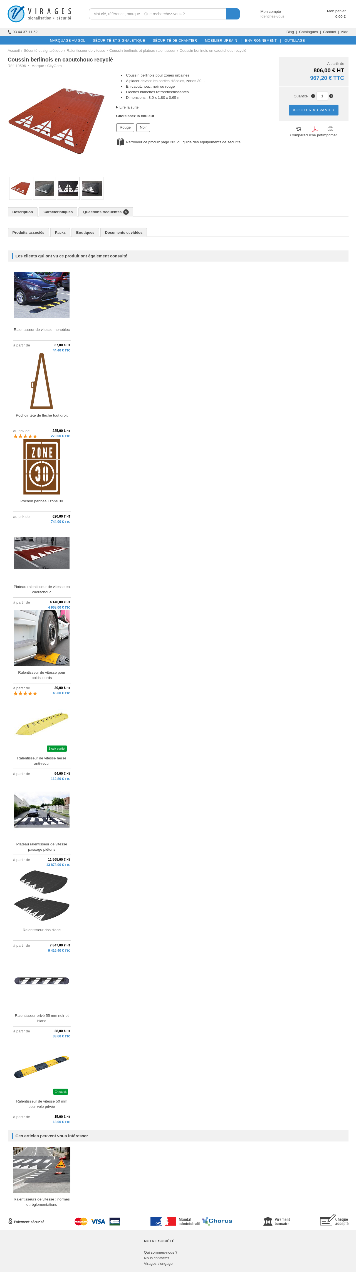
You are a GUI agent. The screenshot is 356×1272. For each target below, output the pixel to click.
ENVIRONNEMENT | (262, 41)
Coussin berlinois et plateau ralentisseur (142, 50)
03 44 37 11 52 (23, 32)
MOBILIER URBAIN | (222, 41)
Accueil (14, 50)
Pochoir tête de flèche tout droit (42, 415)
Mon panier (336, 11)
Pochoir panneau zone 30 (41, 501)
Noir (143, 127)
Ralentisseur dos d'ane (42, 930)
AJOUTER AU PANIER (314, 110)
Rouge (125, 127)
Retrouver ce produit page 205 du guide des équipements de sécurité (183, 142)
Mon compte (265, 11)
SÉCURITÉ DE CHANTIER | (176, 41)
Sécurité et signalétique (43, 50)
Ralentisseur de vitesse (86, 50)
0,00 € (340, 16)
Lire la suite (129, 107)
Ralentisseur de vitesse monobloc (42, 330)
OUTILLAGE (293, 41)
